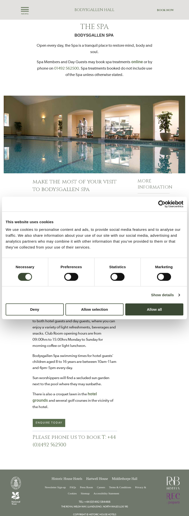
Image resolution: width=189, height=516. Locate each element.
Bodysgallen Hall (94, 10)
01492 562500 (66, 68)
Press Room (86, 487)
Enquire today (49, 422)
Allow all (154, 309)
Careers (101, 487)
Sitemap (85, 493)
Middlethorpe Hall (124, 479)
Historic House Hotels (67, 479)
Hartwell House (97, 479)
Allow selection (94, 309)
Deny (34, 309)
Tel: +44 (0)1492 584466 (94, 501)
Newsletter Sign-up (55, 487)
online (137, 62)
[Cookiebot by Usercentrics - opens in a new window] (161, 204)
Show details (162, 295)
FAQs (73, 487)
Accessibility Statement (106, 493)
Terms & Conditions (120, 487)
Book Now (165, 10)
